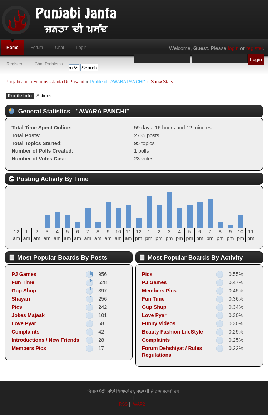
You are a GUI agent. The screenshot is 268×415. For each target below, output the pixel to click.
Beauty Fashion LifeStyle (172, 332)
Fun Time (22, 282)
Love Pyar (23, 323)
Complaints (25, 332)
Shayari (20, 299)
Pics (16, 307)
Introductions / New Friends (45, 340)
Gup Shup (23, 290)
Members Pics (28, 348)
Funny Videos (158, 323)
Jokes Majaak (28, 315)
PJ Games (23, 274)
